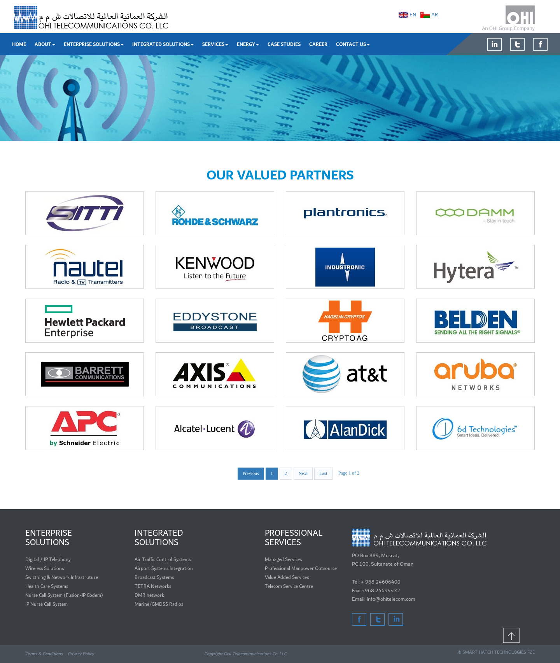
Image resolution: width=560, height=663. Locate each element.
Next (303, 473)
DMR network (149, 595)
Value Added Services (287, 577)
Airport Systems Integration (164, 569)
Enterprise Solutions (94, 44)
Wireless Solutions (44, 569)
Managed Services (283, 560)
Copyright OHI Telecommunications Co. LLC (245, 654)
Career (318, 44)
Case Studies (284, 44)
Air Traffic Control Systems (163, 560)
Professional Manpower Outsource (301, 569)
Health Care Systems (46, 586)
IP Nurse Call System (46, 604)
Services (215, 44)
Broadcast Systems (154, 577)
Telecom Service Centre (289, 586)
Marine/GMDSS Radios (159, 604)
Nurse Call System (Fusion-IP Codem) (64, 595)
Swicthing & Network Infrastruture (61, 577)
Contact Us (353, 44)
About (45, 44)
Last (323, 473)
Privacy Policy (81, 654)
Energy (248, 44)
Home (19, 44)
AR (434, 15)
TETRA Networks (153, 586)
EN (413, 15)
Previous (251, 473)
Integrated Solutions (163, 44)
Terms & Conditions (44, 654)
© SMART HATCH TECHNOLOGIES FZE (496, 652)
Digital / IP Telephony (48, 560)
